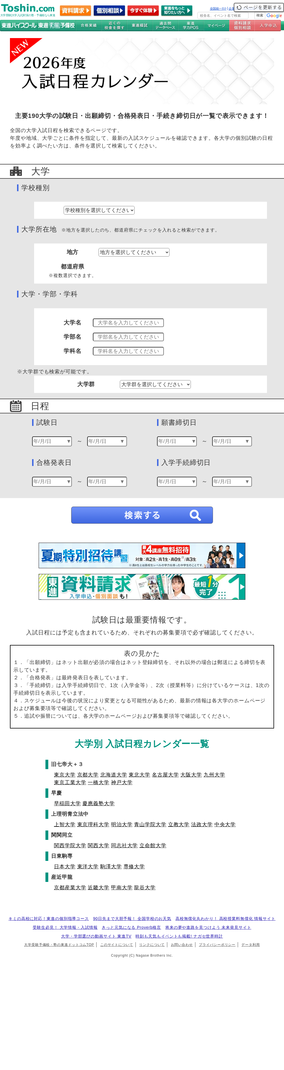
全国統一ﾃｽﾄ (218, 8)
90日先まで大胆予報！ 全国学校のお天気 (132, 918)
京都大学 (88, 775)
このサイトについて (116, 945)
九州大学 (214, 775)
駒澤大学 (111, 866)
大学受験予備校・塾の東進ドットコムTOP (59, 945)
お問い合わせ (182, 945)
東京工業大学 (70, 782)
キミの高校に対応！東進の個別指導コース (49, 918)
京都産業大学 (70, 887)
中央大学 (225, 824)
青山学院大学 (150, 824)
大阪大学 (191, 775)
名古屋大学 (165, 775)
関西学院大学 (70, 845)
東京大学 (65, 775)
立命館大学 (152, 845)
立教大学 (179, 824)
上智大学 (65, 824)
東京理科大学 (93, 824)
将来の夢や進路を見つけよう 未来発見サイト (208, 927)
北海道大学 (113, 775)
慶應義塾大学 (98, 803)
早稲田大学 (67, 803)
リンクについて (152, 945)
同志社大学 (124, 845)
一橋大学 (98, 782)
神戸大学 (122, 782)
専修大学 (134, 866)
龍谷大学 (145, 887)
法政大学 (202, 824)
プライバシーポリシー (217, 945)
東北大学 (139, 775)
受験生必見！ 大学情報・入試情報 (65, 927)
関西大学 (98, 845)
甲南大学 (122, 887)
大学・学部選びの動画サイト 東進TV (96, 936)
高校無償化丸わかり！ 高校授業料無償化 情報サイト (225, 918)
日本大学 (65, 866)
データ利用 (250, 945)
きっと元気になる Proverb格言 (131, 927)
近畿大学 (98, 887)
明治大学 (122, 824)
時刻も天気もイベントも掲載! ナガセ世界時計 (179, 936)
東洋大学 (88, 866)
